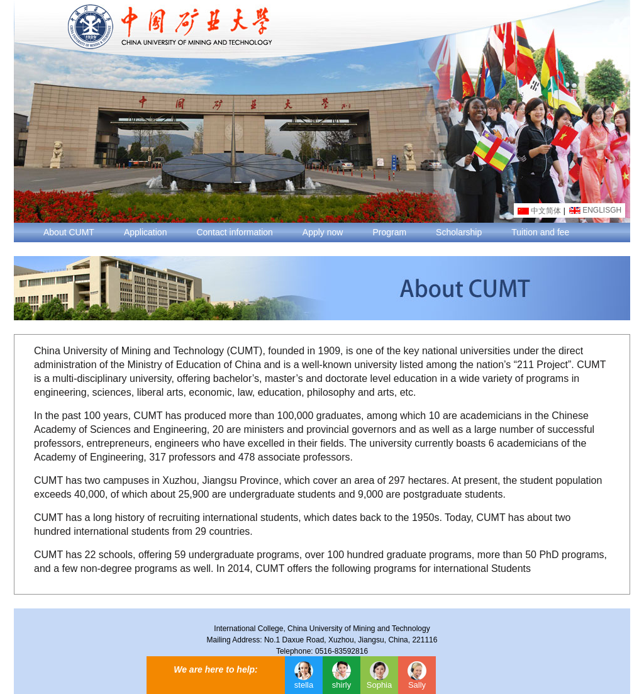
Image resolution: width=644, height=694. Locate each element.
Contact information (234, 232)
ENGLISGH (595, 210)
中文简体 (539, 210)
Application (145, 232)
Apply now (323, 232)
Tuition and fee (540, 232)
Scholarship (459, 232)
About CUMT (68, 232)
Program (389, 232)
